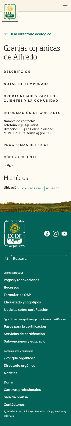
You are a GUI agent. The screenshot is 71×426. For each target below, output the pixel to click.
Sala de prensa (16, 397)
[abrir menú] (65, 6)
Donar (9, 382)
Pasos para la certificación (25, 326)
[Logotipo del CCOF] (10, 12)
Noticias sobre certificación (26, 310)
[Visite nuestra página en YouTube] (64, 233)
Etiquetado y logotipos (22, 302)
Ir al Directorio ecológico (27, 34)
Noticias (10, 373)
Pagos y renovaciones (21, 280)
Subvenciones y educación (26, 341)
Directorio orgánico (19, 365)
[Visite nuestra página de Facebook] (47, 233)
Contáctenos (14, 405)
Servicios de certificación (24, 334)
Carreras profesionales (22, 390)
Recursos (11, 287)
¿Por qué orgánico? (19, 358)
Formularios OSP (17, 295)
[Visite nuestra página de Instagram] (56, 233)
